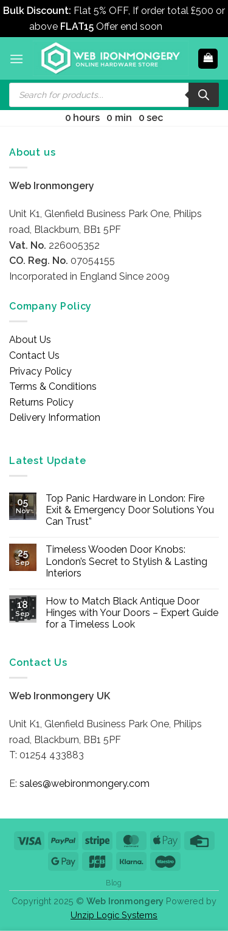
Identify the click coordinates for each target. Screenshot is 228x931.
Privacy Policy (40, 371)
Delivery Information (54, 417)
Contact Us (34, 355)
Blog (114, 882)
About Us (30, 339)
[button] (16, 59)
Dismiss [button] (182, 26)
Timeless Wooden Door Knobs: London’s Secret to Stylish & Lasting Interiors (126, 561)
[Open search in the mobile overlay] (114, 95)
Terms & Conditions (53, 386)
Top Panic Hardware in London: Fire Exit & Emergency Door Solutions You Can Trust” (130, 510)
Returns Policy (41, 402)
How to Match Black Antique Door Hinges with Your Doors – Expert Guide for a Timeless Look (132, 612)
